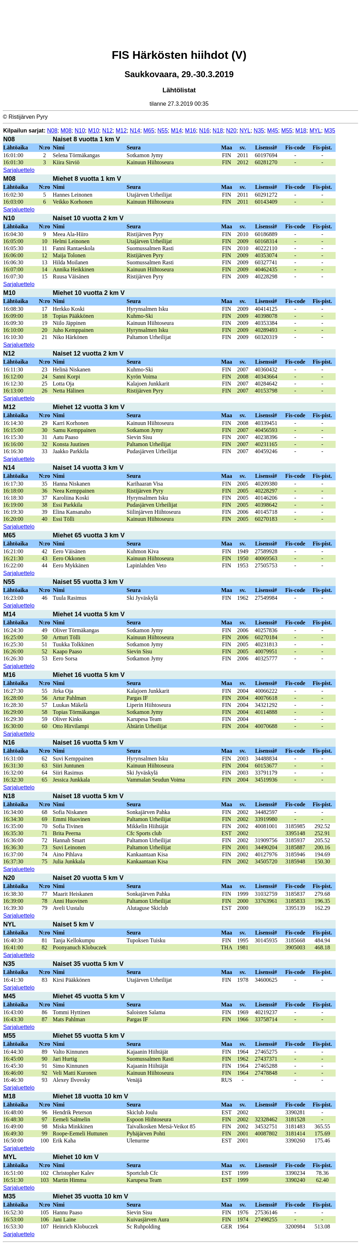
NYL (245, 131)
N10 (80, 131)
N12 (107, 131)
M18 (300, 131)
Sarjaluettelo (19, 170)
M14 (176, 131)
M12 (121, 131)
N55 (163, 131)
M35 (329, 131)
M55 (286, 131)
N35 (259, 131)
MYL (315, 131)
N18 (218, 131)
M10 (93, 131)
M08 (66, 131)
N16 (204, 131)
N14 (135, 131)
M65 (148, 131)
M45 (272, 131)
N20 (231, 131)
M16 (190, 131)
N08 (52, 131)
